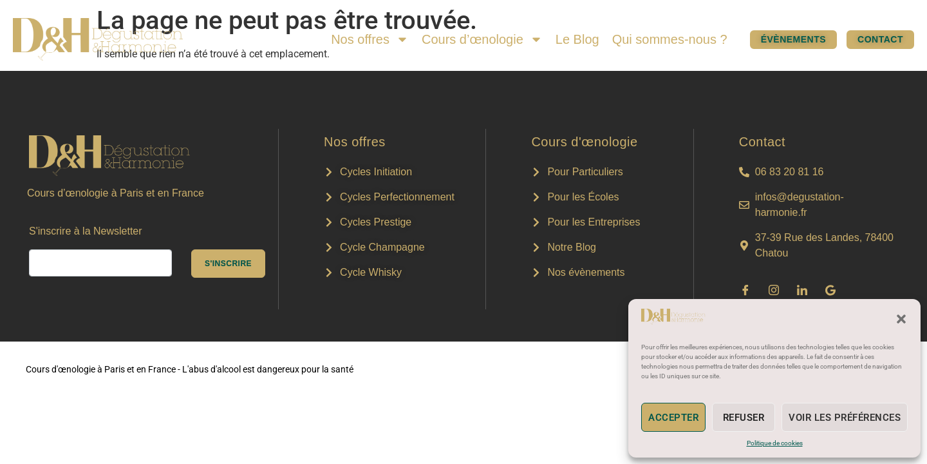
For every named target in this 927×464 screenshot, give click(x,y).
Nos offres (370, 39)
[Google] (830, 290)
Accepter (673, 417)
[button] (901, 319)
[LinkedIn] (802, 290)
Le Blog (577, 39)
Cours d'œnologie (584, 142)
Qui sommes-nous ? (669, 39)
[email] (100, 262)
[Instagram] (773, 290)
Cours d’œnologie (482, 39)
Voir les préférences (845, 417)
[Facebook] (745, 290)
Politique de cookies (775, 443)
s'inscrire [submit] (228, 263)
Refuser (744, 417)
